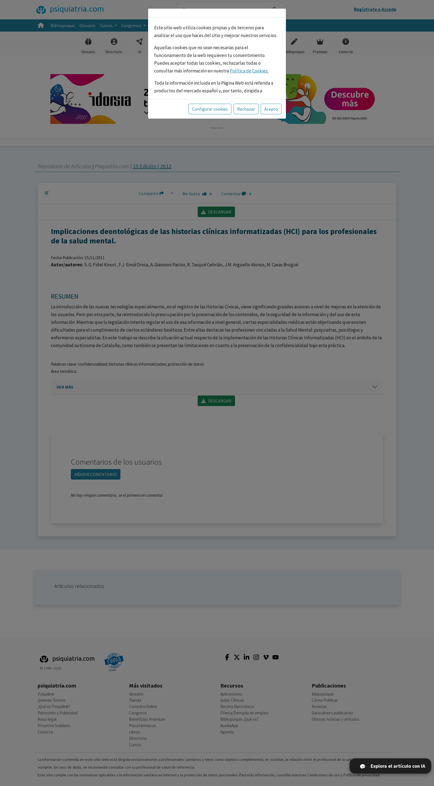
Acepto (271, 109)
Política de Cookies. (249, 71)
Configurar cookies (210, 109)
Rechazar (246, 109)
